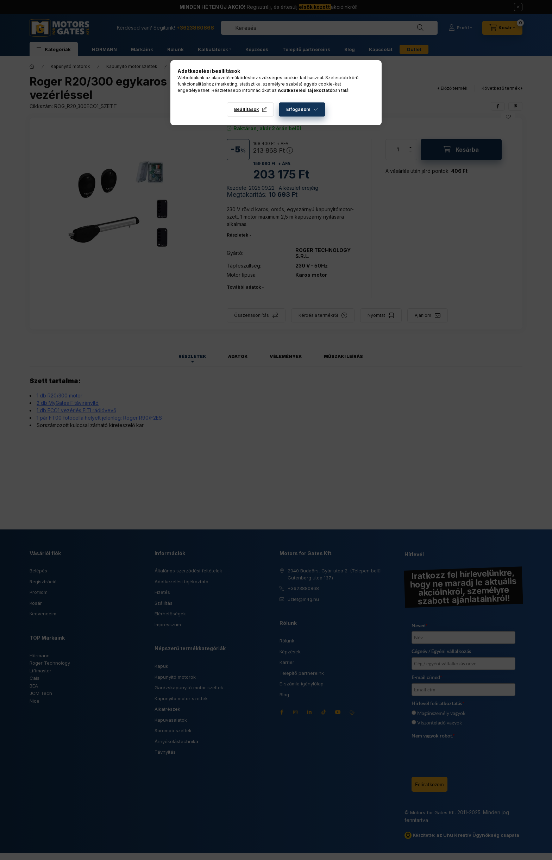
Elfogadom (298, 109)
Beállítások (246, 109)
